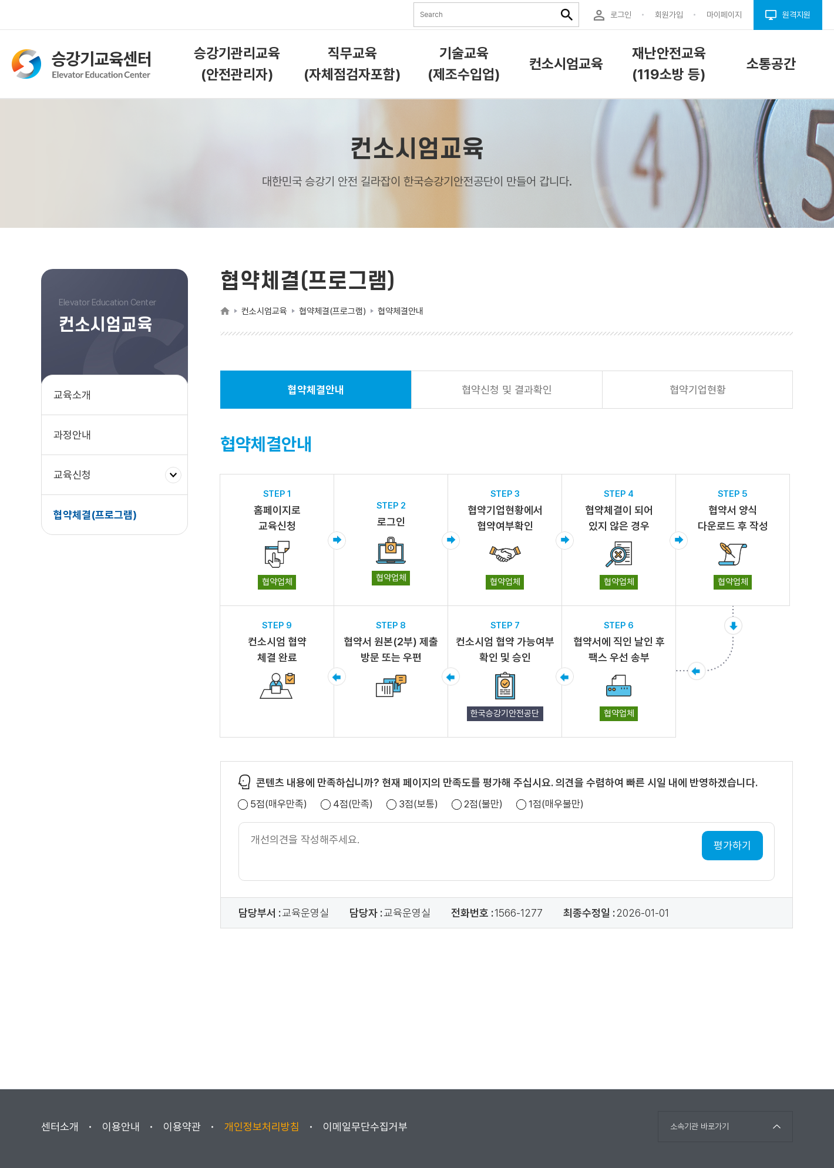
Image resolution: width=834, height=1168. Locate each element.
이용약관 (182, 1126)
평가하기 (732, 845)
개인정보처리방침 (262, 1126)
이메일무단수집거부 (365, 1126)
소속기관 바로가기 (699, 1126)
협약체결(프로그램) (95, 515)
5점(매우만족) (278, 804)
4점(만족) (353, 804)
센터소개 (60, 1126)
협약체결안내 (316, 396)
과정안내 (72, 435)
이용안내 (121, 1126)
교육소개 (72, 395)
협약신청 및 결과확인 (507, 389)
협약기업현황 (698, 389)
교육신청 (76, 480)
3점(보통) (418, 804)
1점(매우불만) (556, 804)
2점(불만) (483, 804)
